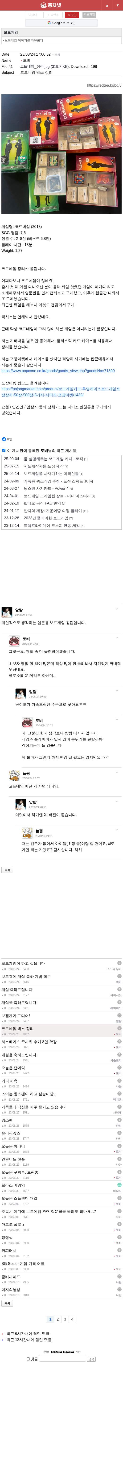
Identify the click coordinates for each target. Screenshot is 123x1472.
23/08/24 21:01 (44, 836)
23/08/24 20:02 (44, 725)
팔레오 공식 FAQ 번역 (34, 503)
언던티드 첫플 (13, 1159)
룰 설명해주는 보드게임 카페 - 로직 (45, 459)
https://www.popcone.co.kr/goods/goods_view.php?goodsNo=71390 (58, 371)
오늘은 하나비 (13, 1146)
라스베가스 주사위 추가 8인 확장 (29, 1042)
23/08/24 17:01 (23, 614)
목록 (7, 870)
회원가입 (89, 14)
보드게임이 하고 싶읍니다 (23, 963)
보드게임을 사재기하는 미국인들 (43, 474)
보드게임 (11, 32)
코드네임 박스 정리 (17, 1029)
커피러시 (8, 1250)
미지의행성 (10, 1290)
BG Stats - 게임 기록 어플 (23, 1264)
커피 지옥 (9, 1081)
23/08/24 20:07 (31, 778)
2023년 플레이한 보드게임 (38, 518)
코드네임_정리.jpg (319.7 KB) (44, 67)
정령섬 (7, 1238)
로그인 (72, 15)
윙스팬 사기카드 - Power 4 (38, 489)
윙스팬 (7, 1120)
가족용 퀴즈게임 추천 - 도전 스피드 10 (48, 481)
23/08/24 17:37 (31, 643)
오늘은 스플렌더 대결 (19, 1198)
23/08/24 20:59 (37, 807)
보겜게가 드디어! (15, 1016)
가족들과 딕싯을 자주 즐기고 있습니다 (33, 1107)
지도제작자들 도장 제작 (36, 466)
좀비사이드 (10, 1277)
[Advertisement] (62, 568)
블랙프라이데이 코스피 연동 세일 (44, 526)
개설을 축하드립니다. (19, 1003)
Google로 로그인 (61, 23)
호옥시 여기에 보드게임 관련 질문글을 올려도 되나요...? (48, 1212)
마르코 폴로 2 (13, 1224)
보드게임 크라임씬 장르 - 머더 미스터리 (49, 496)
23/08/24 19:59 (37, 696)
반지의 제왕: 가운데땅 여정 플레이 (46, 511)
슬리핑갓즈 (10, 1133)
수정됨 (56, 54)
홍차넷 (56, 5)
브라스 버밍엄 (13, 1185)
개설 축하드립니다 (17, 990)
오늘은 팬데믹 (13, 1068)
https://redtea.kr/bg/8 (104, 85)
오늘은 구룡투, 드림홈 (19, 1172)
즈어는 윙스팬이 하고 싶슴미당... (29, 1094)
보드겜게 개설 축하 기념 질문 (26, 977)
